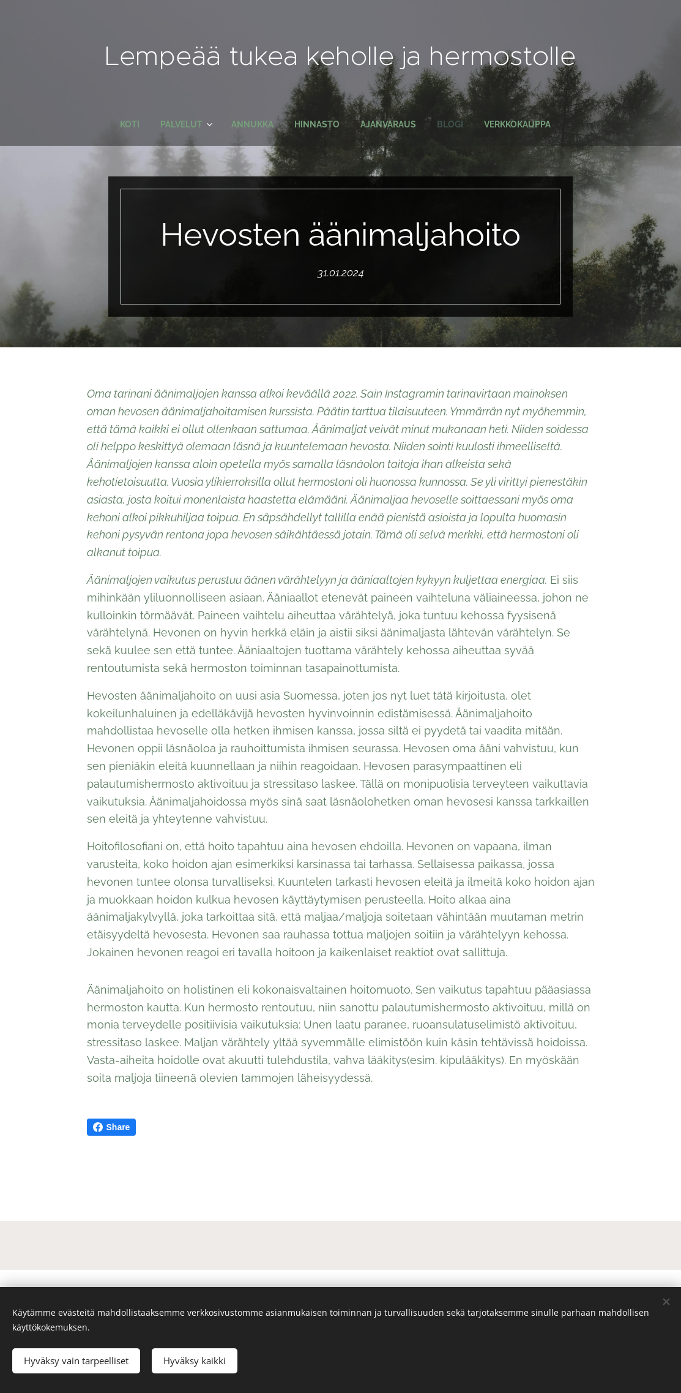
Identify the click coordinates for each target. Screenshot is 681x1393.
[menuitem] (124, 124)
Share (111, 1127)
